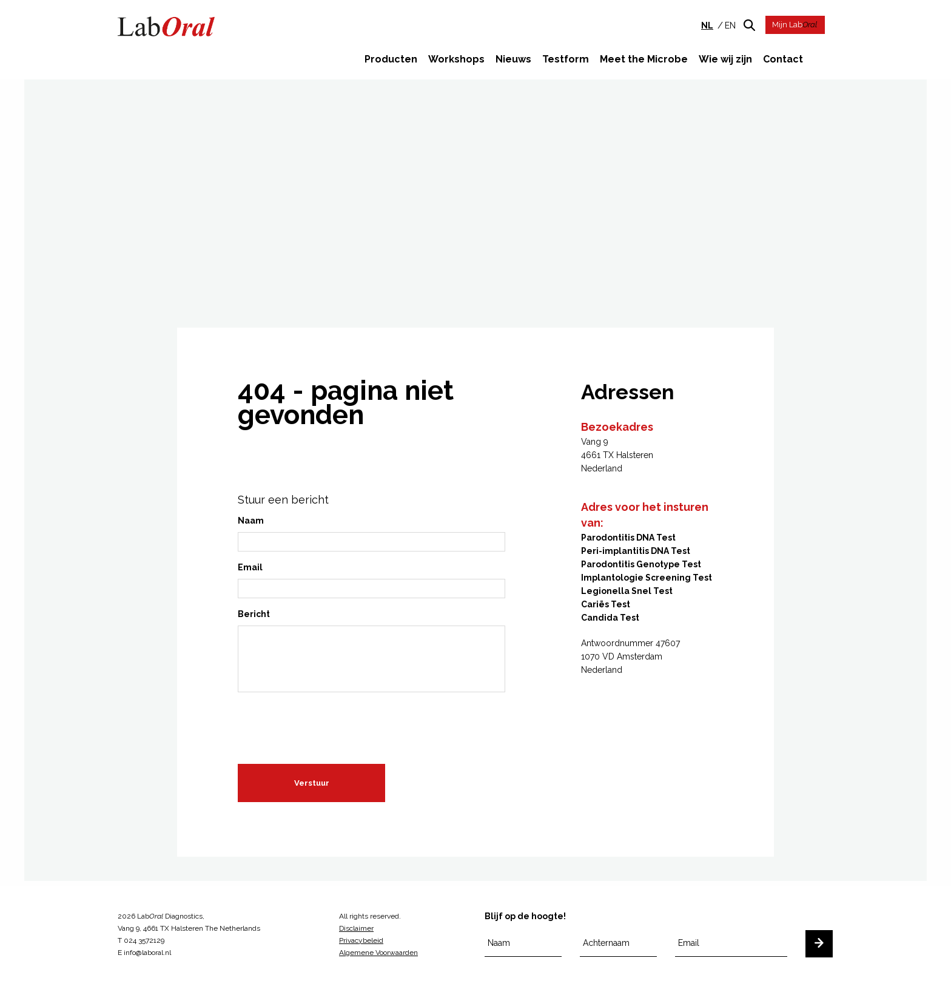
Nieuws (513, 59)
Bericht (254, 616)
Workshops (456, 59)
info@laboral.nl (147, 952)
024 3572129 (144, 940)
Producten (391, 59)
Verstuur (311, 784)
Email (250, 569)
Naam (251, 522)
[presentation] (330, 723)
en (730, 25)
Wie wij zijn (725, 59)
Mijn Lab (794, 24)
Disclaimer (356, 928)
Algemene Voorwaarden (378, 952)
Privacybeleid (361, 940)
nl (707, 25)
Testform (565, 59)
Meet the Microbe (644, 59)
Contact (783, 59)
